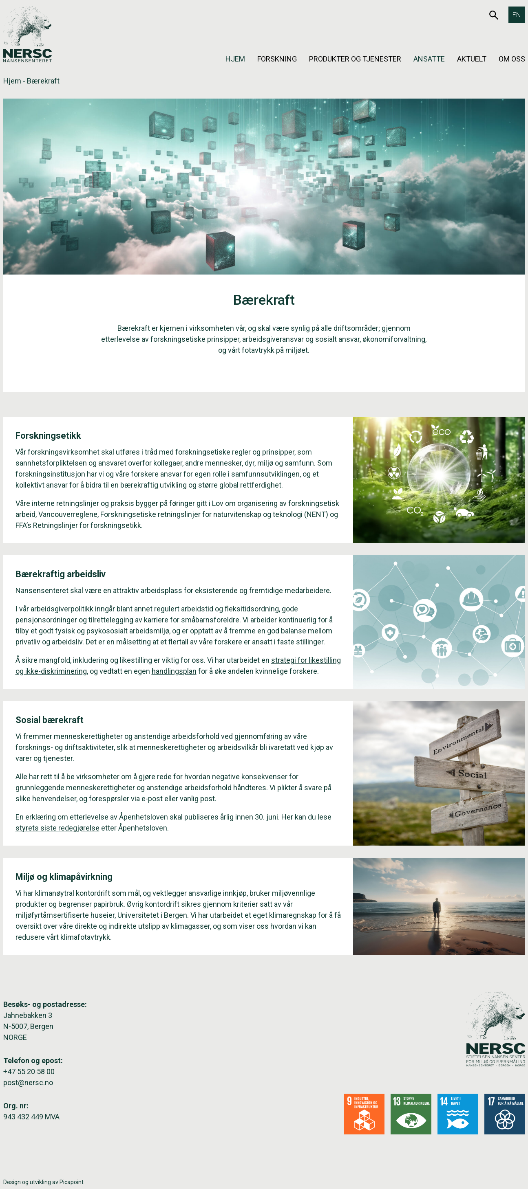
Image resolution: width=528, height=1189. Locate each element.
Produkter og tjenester (355, 59)
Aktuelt (471, 59)
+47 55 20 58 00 (29, 1071)
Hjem (235, 59)
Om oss (512, 59)
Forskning (277, 59)
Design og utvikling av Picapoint (43, 1182)
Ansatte (429, 59)
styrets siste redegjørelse (57, 828)
